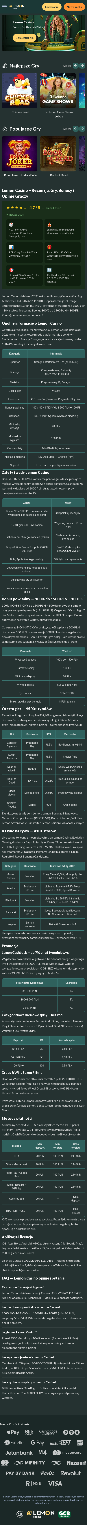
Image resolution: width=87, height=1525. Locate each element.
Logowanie (51, 6)
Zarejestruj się (25, 37)
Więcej (66, 65)
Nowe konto (74, 6)
